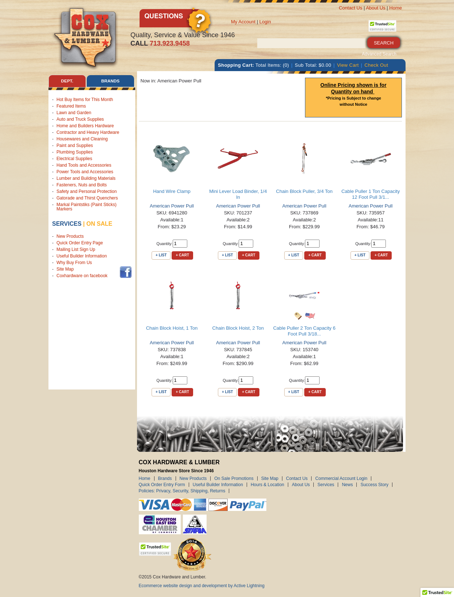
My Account (243, 21)
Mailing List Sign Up (75, 249)
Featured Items (71, 106)
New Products (70, 236)
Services (67, 224)
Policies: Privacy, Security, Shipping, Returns (182, 490)
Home (395, 8)
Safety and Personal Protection (86, 191)
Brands (165, 478)
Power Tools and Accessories (84, 171)
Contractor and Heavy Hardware (87, 132)
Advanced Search (379, 54)
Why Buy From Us (74, 262)
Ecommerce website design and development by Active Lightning (202, 585)
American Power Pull (172, 206)
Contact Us (350, 8)
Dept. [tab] (67, 81)
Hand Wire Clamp (172, 191)
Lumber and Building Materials (86, 178)
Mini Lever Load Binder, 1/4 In (238, 194)
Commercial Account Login (341, 478)
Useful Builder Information (81, 256)
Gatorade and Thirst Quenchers (87, 198)
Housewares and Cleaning (82, 139)
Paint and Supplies (74, 145)
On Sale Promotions (233, 478)
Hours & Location (267, 484)
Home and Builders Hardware (85, 125)
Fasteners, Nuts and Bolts (81, 184)
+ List (161, 255)
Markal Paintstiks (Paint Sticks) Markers (86, 207)
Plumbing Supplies (74, 152)
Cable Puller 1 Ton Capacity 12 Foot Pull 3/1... (370, 194)
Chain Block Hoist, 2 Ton (238, 328)
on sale (99, 224)
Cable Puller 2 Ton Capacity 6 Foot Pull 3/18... (304, 331)
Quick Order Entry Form (162, 484)
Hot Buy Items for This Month (84, 99)
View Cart (348, 65)
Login (265, 21)
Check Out (376, 65)
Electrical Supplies (74, 158)
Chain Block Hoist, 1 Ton (171, 328)
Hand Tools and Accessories (83, 165)
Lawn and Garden (73, 112)
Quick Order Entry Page (79, 243)
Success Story (374, 484)
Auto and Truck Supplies (80, 119)
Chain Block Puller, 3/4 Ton (304, 191)
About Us (375, 8)
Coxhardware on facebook (83, 276)
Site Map (65, 269)
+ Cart (182, 255)
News (347, 484)
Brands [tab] (110, 81)
